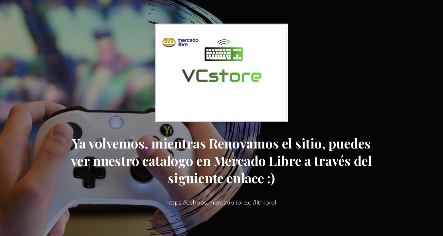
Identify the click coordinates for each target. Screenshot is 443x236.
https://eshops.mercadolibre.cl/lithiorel (221, 202)
